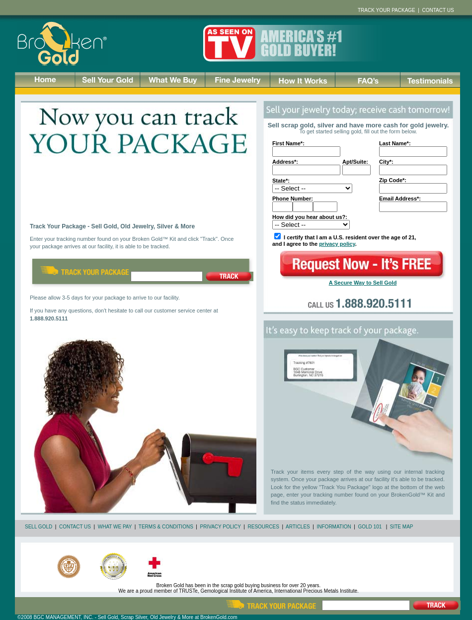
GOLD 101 (370, 526)
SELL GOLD (38, 526)
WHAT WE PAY (115, 526)
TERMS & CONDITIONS (166, 526)
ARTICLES (298, 526)
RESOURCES (263, 526)
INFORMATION (334, 526)
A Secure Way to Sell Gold (363, 283)
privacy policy (337, 244)
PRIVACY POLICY (220, 526)
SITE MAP (401, 526)
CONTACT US (75, 526)
